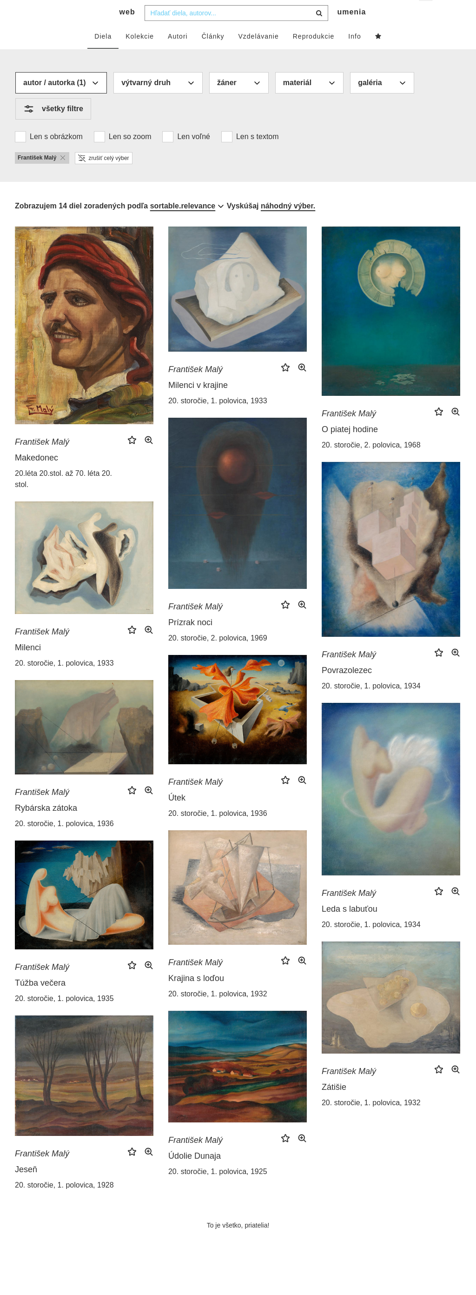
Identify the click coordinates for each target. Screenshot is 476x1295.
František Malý (42, 460)
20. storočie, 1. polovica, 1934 (371, 704)
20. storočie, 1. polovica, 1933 (217, 419)
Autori (178, 54)
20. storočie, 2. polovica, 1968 (371, 463)
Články (213, 54)
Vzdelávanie (258, 54)
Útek (176, 816)
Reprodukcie (314, 54)
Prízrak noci (190, 641)
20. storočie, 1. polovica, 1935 (64, 1017)
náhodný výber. (288, 224)
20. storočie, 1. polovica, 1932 (217, 1012)
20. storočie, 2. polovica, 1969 (217, 657)
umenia (351, 30)
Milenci (28, 665)
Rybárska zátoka (46, 826)
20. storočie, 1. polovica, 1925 (217, 1190)
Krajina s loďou (196, 996)
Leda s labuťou (349, 927)
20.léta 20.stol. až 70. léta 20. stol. (63, 497)
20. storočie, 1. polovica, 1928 (64, 1204)
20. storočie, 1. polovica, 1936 (217, 832)
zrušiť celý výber (103, 176)
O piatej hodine (350, 448)
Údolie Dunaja (194, 1174)
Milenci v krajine (198, 403)
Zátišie (334, 1105)
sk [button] (426, 14)
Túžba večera (40, 1001)
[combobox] (236, 31)
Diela (103, 54)
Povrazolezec (347, 688)
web (127, 30)
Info (354, 54)
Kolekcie (140, 54)
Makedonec (36, 476)
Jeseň (26, 1188)
